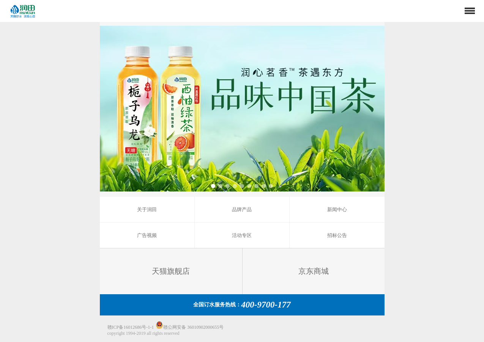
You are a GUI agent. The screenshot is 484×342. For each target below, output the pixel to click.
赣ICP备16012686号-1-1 (130, 327)
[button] (213, 186)
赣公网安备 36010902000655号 (190, 327)
